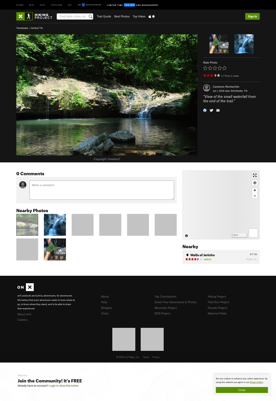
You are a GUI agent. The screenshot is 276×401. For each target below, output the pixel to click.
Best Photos (122, 16)
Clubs (105, 313)
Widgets (106, 307)
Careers (22, 319)
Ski (70, 4)
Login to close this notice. (64, 385)
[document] (242, 385)
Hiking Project (217, 296)
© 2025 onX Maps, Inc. (128, 357)
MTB (31, 4)
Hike (42, 4)
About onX (24, 314)
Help (104, 302)
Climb (20, 4)
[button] (205, 110)
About (105, 296)
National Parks (217, 313)
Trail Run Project (218, 302)
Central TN (37, 27)
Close (242, 390)
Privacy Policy (256, 382)
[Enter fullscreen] (255, 175)
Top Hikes (139, 16)
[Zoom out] (255, 196)
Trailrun (56, 4)
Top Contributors (165, 296)
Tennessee (22, 27)
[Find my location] (255, 183)
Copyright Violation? (107, 159)
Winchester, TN (239, 90)
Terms (146, 357)
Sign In (252, 16)
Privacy (156, 357)
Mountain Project (165, 307)
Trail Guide (104, 16)
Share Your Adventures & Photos (175, 302)
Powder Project (217, 307)
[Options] (253, 233)
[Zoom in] (255, 190)
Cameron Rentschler (226, 86)
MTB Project (162, 313)
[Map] (221, 205)
